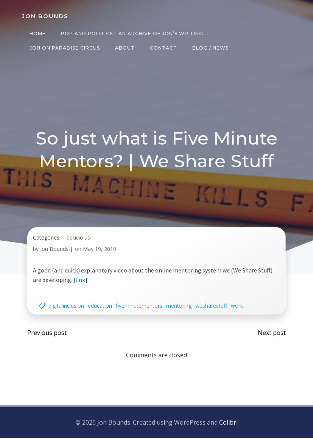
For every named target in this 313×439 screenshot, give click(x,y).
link (81, 282)
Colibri (228, 424)
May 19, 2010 (100, 251)
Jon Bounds (55, 251)
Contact (162, 48)
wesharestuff (213, 308)
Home (36, 33)
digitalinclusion (68, 308)
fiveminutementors (141, 308)
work (239, 308)
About (123, 48)
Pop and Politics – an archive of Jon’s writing (130, 33)
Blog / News (209, 48)
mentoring (180, 308)
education (102, 308)
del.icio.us (79, 240)
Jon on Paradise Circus (63, 48)
